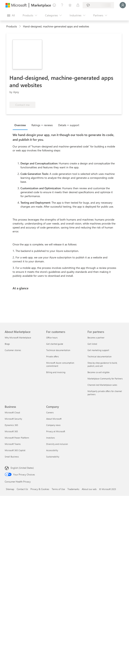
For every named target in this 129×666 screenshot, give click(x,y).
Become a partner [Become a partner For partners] (96, 337)
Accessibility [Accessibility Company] (52, 450)
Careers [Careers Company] (50, 412)
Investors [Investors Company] (50, 437)
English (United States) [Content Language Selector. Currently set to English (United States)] (22, 467)
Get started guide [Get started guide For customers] (54, 343)
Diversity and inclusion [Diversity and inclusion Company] (57, 443)
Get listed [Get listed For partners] (92, 343)
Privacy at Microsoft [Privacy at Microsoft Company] (55, 431)
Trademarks (73, 489)
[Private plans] (78, 5)
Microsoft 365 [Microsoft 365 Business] (11, 431)
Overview (20, 125)
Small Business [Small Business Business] (12, 456)
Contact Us (22, 489)
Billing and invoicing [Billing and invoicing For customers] (55, 372)
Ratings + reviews (42, 125)
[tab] (21, 125)
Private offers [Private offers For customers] (52, 356)
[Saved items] (70, 5)
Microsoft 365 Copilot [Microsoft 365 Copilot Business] (15, 450)
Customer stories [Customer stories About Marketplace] (13, 350)
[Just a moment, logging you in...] (122, 5)
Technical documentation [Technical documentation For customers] (58, 350)
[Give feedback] (54, 5)
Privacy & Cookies (39, 489)
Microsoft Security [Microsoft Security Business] (13, 418)
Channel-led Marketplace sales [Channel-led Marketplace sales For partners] (102, 384)
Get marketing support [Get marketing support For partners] (98, 350)
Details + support (68, 125)
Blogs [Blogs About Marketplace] (7, 343)
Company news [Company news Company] (53, 425)
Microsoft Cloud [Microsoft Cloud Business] (12, 412)
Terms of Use (58, 489)
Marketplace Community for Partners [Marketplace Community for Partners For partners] (105, 378)
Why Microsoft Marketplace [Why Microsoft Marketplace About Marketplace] (18, 337)
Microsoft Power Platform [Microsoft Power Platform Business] (17, 437)
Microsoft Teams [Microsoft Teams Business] (13, 443)
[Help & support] (62, 5)
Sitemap (10, 489)
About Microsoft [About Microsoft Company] (54, 418)
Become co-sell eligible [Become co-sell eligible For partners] (99, 372)
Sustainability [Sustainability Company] (52, 456)
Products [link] (11, 26)
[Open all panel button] (11, 15)
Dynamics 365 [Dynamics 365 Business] (11, 425)
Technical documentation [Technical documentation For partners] (99, 356)
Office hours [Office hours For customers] (52, 337)
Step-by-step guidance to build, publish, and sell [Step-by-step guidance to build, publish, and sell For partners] (102, 364)
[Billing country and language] (98, 5)
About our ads (89, 489)
